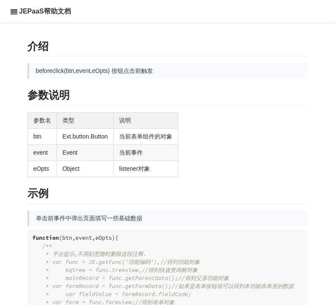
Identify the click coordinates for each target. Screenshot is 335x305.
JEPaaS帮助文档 (45, 11)
